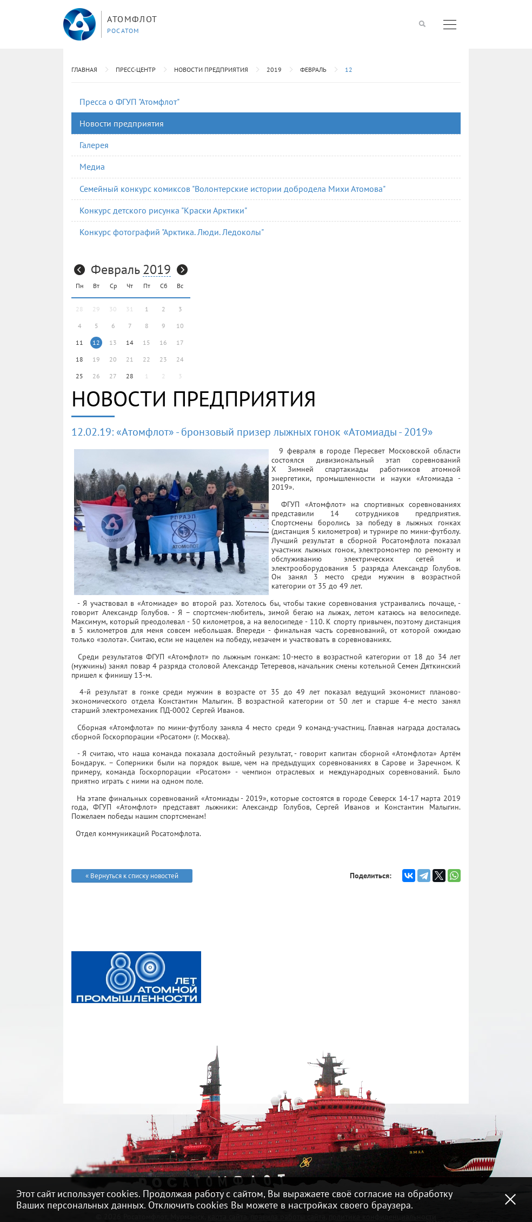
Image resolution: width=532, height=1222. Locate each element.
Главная (84, 69)
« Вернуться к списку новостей (131, 875)
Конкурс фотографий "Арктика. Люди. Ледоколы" (171, 231)
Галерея (94, 144)
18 (79, 359)
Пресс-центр (136, 69)
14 (130, 342)
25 (79, 376)
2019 (274, 69)
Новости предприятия (211, 69)
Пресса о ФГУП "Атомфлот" (129, 101)
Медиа (92, 166)
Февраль (313, 69)
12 (349, 69)
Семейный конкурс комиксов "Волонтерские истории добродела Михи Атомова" (232, 188)
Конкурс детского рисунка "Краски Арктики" (163, 210)
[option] (136, 977)
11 (79, 342)
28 (130, 376)
